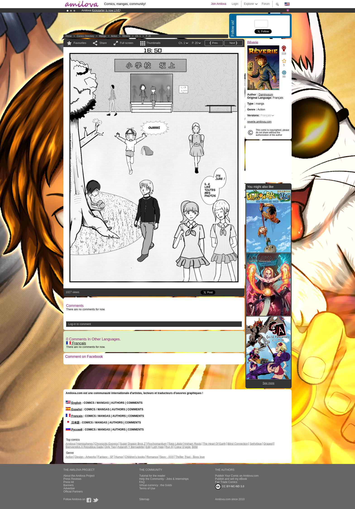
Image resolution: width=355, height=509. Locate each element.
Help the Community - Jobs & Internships (164, 478)
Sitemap (144, 499)
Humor (119, 457)
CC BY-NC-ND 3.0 (229, 487)
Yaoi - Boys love (195, 457)
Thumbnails (153, 43)
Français (76, 343)
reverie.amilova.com (259, 121)
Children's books (135, 457)
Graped (267, 443)
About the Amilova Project (78, 475)
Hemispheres (85, 443)
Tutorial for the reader (152, 475)
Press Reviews (72, 478)
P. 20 (148, 36)
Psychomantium (156, 443)
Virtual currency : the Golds (155, 485)
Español (74, 409)
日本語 (72, 422)
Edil (148, 447)
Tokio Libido (175, 443)
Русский (74, 429)
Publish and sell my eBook (231, 478)
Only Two (110, 447)
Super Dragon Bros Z (132, 443)
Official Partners (73, 491)
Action (114, 36)
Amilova (70, 443)
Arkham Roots (192, 443)
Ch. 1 (138, 36)
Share (103, 43)
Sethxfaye (256, 443)
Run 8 (169, 447)
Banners (68, 485)
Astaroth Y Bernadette (131, 447)
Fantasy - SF (105, 457)
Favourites (80, 43)
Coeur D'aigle (183, 447)
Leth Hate (158, 447)
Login (235, 3)
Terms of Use (147, 488)
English (73, 402)
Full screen (126, 43)
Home (69, 36)
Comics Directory (85, 36)
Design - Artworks (85, 457)
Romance (152, 457)
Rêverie (126, 36)
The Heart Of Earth (214, 443)
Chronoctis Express (106, 443)
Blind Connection (238, 443)
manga (102, 36)
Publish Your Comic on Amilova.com (237, 475)
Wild (194, 447)
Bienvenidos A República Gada (84, 447)
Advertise (69, 488)
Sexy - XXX (167, 457)
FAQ (142, 482)
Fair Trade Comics (226, 482)
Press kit (68, 482)
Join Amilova (218, 3)
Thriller (179, 457)
